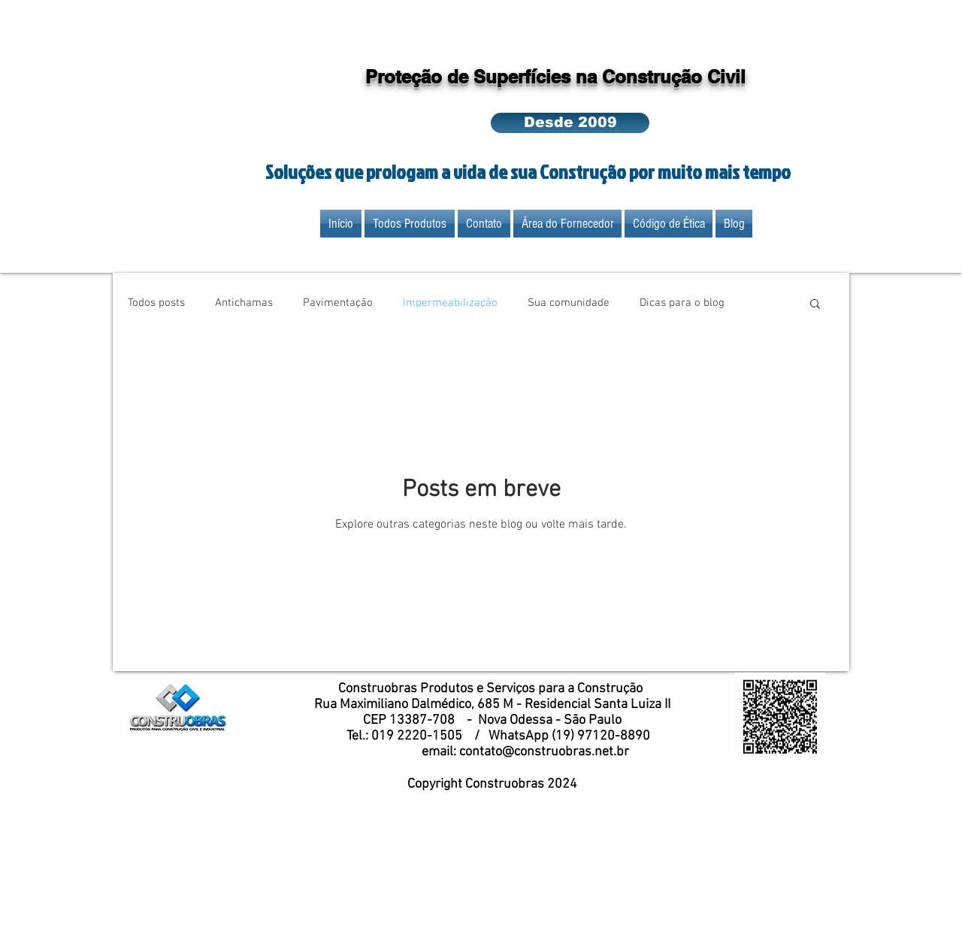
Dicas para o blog (682, 303)
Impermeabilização (450, 303)
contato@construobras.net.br (544, 752)
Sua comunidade (569, 303)
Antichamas (244, 303)
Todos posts (156, 303)
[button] (570, 123)
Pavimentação (338, 303)
